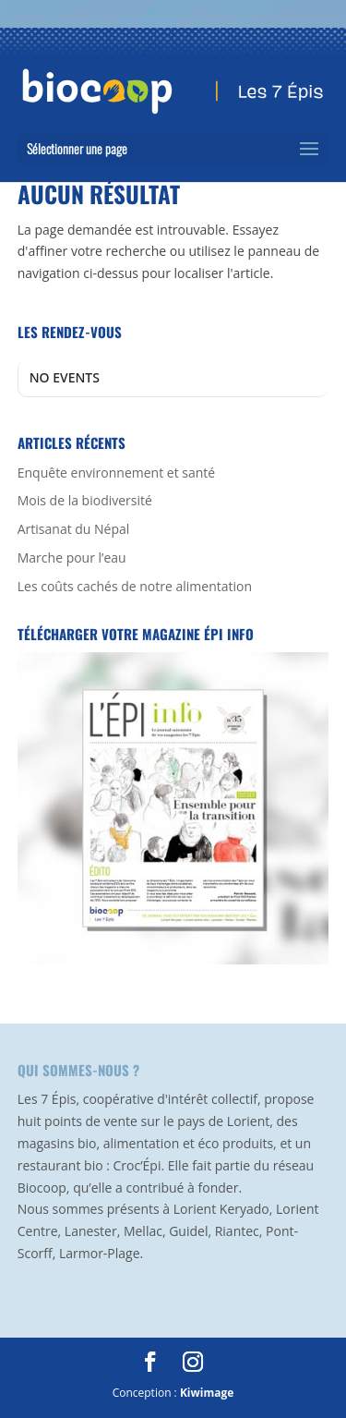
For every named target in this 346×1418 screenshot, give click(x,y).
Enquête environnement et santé (116, 472)
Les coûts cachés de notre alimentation (135, 586)
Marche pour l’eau (72, 557)
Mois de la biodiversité (85, 500)
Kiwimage (206, 1392)
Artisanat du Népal (74, 529)
